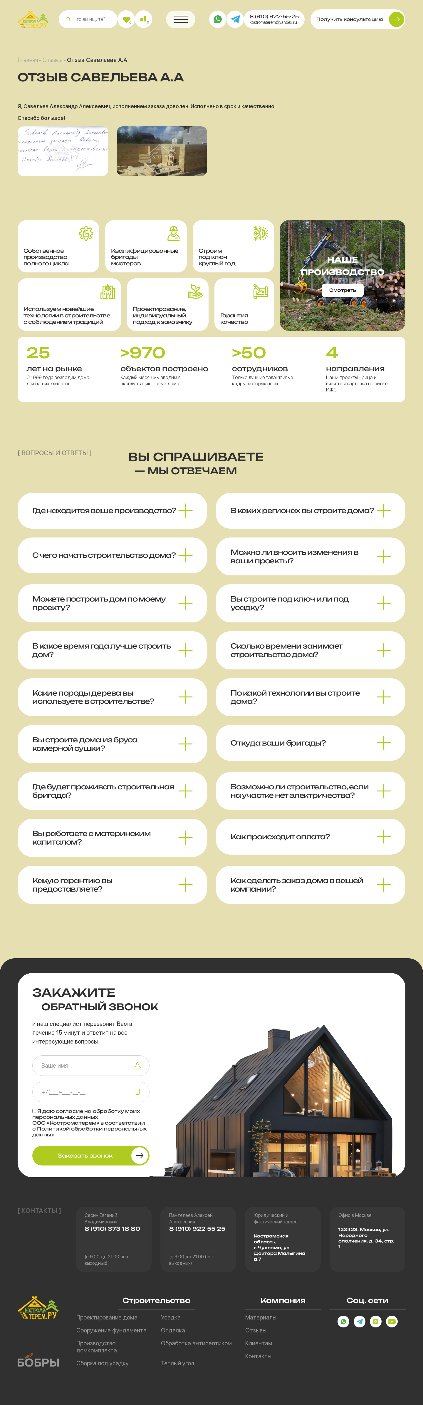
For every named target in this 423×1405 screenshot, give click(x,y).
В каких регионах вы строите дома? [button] (302, 515)
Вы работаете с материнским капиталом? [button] (91, 843)
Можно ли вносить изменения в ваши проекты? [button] (294, 561)
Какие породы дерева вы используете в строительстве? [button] (93, 702)
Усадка (171, 1317)
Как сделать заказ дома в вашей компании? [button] (297, 889)
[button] (68, 22)
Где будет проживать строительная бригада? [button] (103, 796)
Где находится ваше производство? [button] (104, 515)
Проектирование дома (106, 1317)
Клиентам (258, 1343)
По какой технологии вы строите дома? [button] (295, 702)
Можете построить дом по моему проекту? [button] (99, 608)
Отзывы (52, 62)
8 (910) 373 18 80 (112, 1228)
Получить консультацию (349, 21)
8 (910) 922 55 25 (197, 1228)
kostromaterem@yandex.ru (273, 24)
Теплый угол (177, 1363)
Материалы (260, 1317)
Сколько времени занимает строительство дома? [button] (287, 655)
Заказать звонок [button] (85, 1155)
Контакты (258, 1356)
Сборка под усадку (102, 1363)
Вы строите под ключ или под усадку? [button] (290, 608)
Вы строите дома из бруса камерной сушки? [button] (84, 749)
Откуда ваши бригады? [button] (278, 747)
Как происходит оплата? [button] (280, 841)
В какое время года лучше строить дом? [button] (101, 655)
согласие (69, 1111)
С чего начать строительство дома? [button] (103, 560)
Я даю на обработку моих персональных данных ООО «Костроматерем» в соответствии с (89, 1123)
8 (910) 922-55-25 (274, 19)
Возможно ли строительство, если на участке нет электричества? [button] (300, 796)
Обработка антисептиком (196, 1343)
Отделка (173, 1330)
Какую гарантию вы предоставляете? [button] (72, 889)
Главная (28, 62)
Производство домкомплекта (96, 1347)
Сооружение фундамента (111, 1330)
